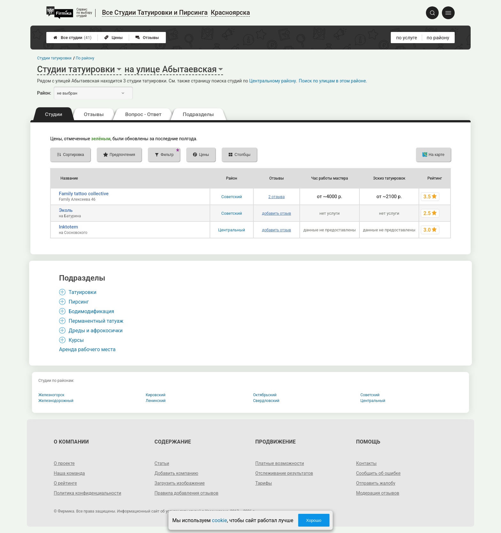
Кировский (156, 395)
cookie (219, 520)
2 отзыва (276, 197)
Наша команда (69, 473)
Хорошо (313, 520)
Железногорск (51, 395)
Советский (231, 196)
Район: (44, 93)
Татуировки (82, 292)
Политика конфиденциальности (87, 493)
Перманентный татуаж (96, 321)
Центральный (231, 230)
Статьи (162, 463)
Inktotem (68, 227)
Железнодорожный (55, 400)
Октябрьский (265, 395)
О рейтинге (65, 483)
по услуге (406, 38)
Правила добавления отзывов (187, 493)
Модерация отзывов (377, 493)
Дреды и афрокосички (96, 331)
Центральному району (272, 80)
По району (85, 58)
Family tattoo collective (84, 194)
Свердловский (266, 400)
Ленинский (156, 400)
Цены (113, 37)
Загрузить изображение (180, 483)
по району (438, 38)
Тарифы (263, 483)
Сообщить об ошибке (378, 473)
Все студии (72, 37)
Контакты (366, 463)
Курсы (76, 340)
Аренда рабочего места (87, 349)
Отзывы (147, 37)
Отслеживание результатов (284, 473)
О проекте (64, 463)
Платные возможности (279, 463)
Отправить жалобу (375, 483)
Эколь (66, 210)
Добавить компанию (176, 473)
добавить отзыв (276, 213)
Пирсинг (79, 302)
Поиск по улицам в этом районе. (333, 80)
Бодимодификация (91, 311)
